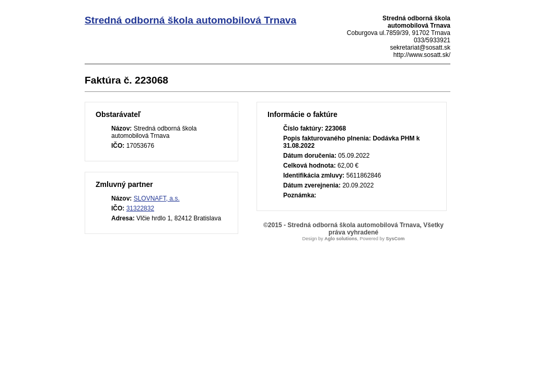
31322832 (140, 208)
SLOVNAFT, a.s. (157, 198)
